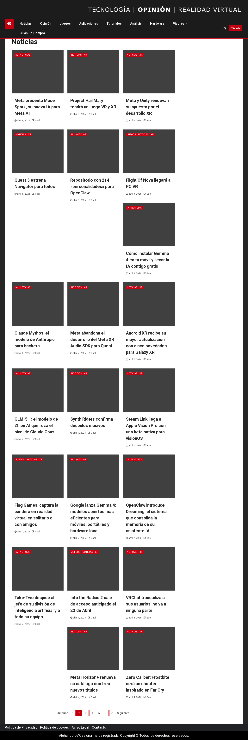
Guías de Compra (32, 33)
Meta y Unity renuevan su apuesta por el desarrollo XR (147, 107)
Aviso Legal (80, 727)
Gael (37, 120)
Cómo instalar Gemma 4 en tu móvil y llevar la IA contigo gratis (147, 260)
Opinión (45, 23)
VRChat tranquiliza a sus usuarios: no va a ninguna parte (146, 604)
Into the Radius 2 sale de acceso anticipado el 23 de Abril (93, 604)
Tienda (235, 28)
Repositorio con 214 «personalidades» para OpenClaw (92, 186)
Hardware (157, 23)
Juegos (65, 23)
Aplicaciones (88, 23)
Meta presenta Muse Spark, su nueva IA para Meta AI (37, 107)
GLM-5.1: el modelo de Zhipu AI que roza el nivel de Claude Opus (36, 425)
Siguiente (123, 713)
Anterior (62, 713)
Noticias (26, 23)
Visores (178, 23)
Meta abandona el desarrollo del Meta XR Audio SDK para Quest (92, 339)
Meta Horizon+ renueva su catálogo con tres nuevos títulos (93, 684)
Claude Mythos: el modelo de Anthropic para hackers (35, 339)
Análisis (136, 23)
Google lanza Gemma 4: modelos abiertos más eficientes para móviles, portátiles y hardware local (93, 518)
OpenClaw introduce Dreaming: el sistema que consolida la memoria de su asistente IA (146, 518)
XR (85, 54)
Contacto (99, 727)
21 (112, 713)
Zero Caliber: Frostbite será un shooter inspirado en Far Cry (147, 684)
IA (17, 54)
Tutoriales (114, 23)
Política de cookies (54, 727)
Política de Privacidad (21, 727)
